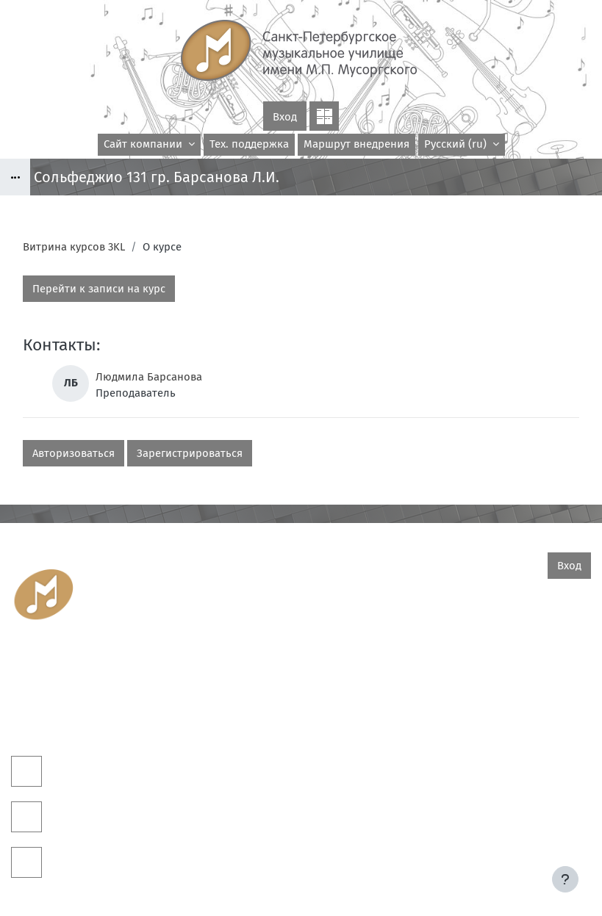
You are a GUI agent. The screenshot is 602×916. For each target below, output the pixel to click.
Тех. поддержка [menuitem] (249, 144)
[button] (461, 145)
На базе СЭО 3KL (563, 864)
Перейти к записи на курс (98, 288)
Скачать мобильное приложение (301, 885)
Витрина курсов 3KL (74, 246)
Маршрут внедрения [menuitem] (356, 144)
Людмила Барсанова (149, 376)
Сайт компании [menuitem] (144, 144)
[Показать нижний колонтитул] (565, 879)
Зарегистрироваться (190, 453)
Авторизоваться (73, 453)
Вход (285, 116)
